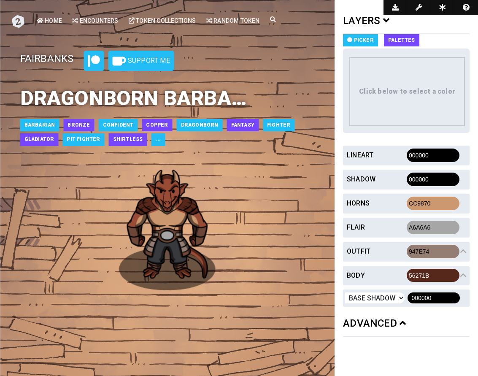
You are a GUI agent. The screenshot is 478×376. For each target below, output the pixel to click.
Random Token (233, 20)
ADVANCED (374, 323)
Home (49, 20)
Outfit (358, 251)
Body (356, 275)
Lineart (360, 155)
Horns (358, 203)
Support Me (141, 61)
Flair (356, 227)
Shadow (361, 179)
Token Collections (162, 20)
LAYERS (366, 21)
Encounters (95, 20)
